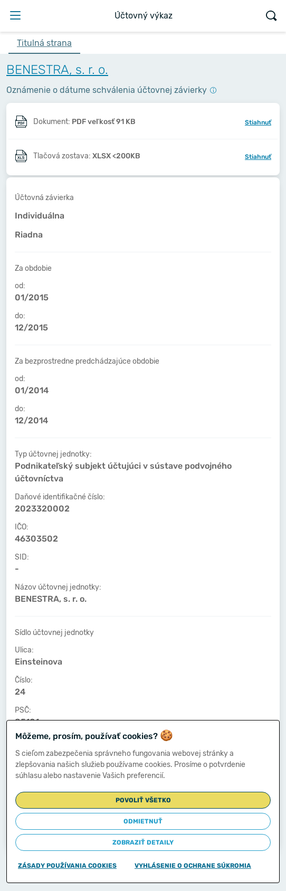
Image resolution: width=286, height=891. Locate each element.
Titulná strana (44, 43)
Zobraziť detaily (143, 842)
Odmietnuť (143, 821)
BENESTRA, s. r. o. (57, 69)
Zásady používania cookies (67, 865)
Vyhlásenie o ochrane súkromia (193, 865)
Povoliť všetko (143, 800)
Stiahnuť (258, 122)
